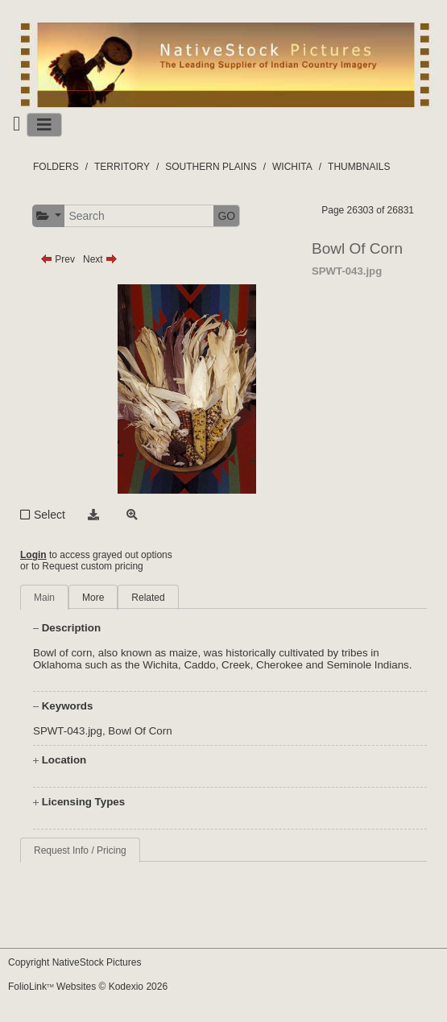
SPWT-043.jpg (67, 731)
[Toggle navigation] (44, 125)
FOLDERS (56, 166)
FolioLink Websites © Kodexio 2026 (88, 986)
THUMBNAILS (359, 166)
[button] (48, 216)
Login (33, 555)
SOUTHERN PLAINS (210, 166)
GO (226, 215)
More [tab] (93, 597)
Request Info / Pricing (80, 850)
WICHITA (292, 166)
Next (100, 259)
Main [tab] (44, 597)
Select (49, 514)
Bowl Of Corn (140, 731)
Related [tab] (147, 597)
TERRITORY (122, 166)
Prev (57, 259)
